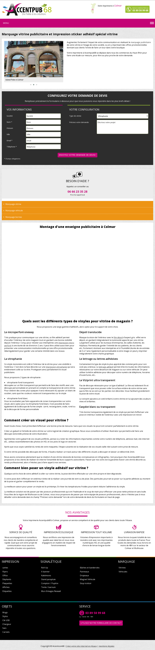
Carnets (6, 632)
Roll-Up (44, 567)
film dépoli (118, 337)
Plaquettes (7, 583)
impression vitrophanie (56, 367)
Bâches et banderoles (90, 567)
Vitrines (122, 567)
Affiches (6, 587)
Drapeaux (84, 575)
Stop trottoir (85, 583)
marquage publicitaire (141, 42)
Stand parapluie (48, 579)
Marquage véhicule (14, 210)
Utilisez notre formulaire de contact (101, 623)
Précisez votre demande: (79, 122)
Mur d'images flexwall (51, 591)
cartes (5, 567)
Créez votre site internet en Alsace (81, 646)
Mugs (5, 612)
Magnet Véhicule (87, 579)
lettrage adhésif (106, 367)
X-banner (45, 571)
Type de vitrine (75, 116)
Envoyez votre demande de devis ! (77, 155)
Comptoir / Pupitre (49, 583)
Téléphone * (12, 147)
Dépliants (6, 579)
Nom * (9, 122)
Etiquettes (7, 591)
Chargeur (6, 624)
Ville (8, 134)
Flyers (5, 571)
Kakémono (46, 575)
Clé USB (6, 620)
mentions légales (106, 646)
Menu (6, 23)
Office (5, 575)
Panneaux (84, 571)
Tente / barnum (48, 587)
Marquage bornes (13, 217)
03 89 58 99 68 (95, 613)
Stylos (5, 616)
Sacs (4, 628)
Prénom (10, 128)
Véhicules (123, 571)
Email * (9, 140)
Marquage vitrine (13, 204)
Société (10, 116)
